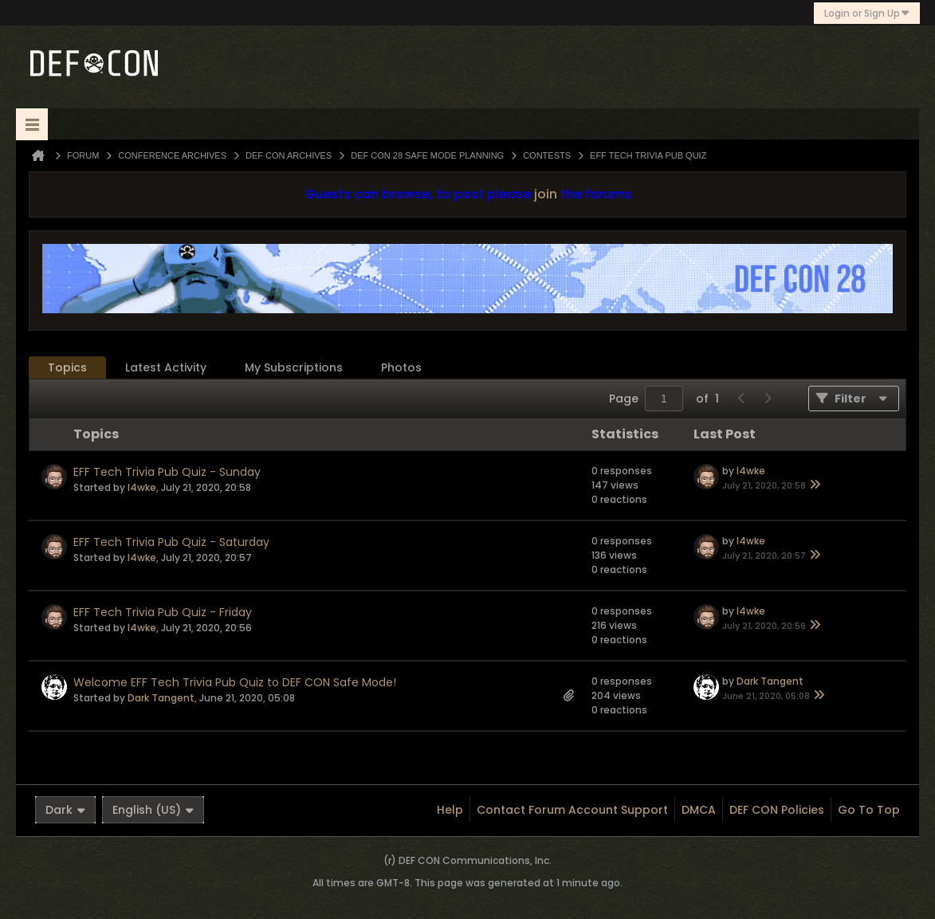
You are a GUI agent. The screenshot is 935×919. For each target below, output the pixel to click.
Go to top (869, 810)
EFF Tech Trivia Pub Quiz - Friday (162, 612)
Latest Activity (165, 367)
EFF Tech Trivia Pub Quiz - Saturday (171, 542)
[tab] (67, 367)
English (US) (153, 810)
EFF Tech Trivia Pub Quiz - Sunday (167, 472)
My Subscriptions (294, 367)
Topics (67, 367)
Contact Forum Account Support (572, 810)
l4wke (142, 487)
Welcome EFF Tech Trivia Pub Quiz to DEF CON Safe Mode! (234, 682)
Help (450, 810)
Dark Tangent (161, 698)
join (545, 194)
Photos (401, 367)
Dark (65, 810)
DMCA (699, 810)
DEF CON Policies (776, 810)
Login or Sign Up (866, 13)
